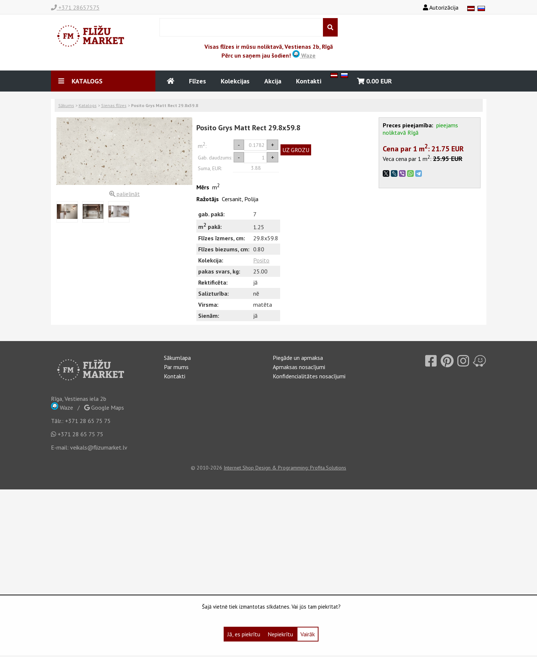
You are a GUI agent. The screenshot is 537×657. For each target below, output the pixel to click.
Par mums (176, 367)
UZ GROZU (295, 150)
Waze (304, 55)
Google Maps (104, 407)
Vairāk (307, 634)
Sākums (66, 105)
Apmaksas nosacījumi (299, 367)
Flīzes (197, 81)
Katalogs (88, 105)
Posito (261, 260)
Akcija (272, 81)
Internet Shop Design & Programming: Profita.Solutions (285, 467)
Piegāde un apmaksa (298, 357)
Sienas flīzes (114, 105)
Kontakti (308, 81)
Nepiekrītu (280, 634)
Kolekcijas (235, 81)
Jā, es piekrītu (243, 634)
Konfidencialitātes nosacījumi (309, 376)
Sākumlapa (177, 357)
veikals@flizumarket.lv (98, 447)
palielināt (124, 193)
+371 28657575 (75, 7)
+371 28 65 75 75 (88, 420)
